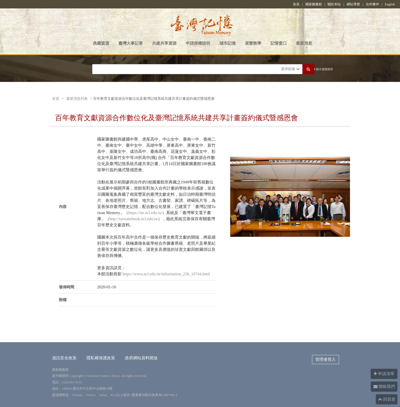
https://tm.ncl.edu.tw (145, 213)
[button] (239, 197)
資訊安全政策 (64, 358)
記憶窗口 (278, 43)
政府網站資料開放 (141, 358)
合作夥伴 (372, 4)
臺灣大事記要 (130, 43)
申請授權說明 (198, 43)
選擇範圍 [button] (290, 69)
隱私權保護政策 (100, 358)
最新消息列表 (77, 99)
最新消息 (304, 43)
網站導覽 (353, 4)
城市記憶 (227, 43)
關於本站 (334, 4)
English (390, 4)
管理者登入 (325, 359)
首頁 (296, 4)
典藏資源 (101, 43)
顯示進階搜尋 (323, 69)
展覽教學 (253, 43)
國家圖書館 (313, 4)
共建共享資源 (164, 43)
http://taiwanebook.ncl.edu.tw (133, 219)
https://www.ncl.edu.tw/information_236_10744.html (166, 274)
